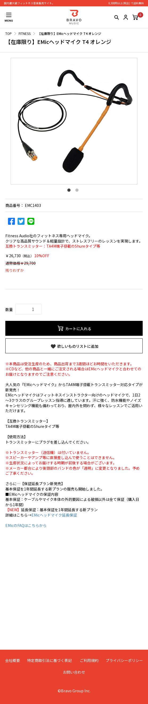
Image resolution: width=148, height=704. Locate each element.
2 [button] (78, 191)
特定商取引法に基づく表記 (49, 660)
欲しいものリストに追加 (74, 346)
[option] (74, 121)
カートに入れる (74, 328)
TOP (8, 33)
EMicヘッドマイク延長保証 (54, 515)
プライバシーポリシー (124, 660)
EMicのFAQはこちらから (26, 525)
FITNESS (25, 33)
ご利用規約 (89, 660)
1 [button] (70, 191)
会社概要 (12, 660)
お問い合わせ (74, 672)
